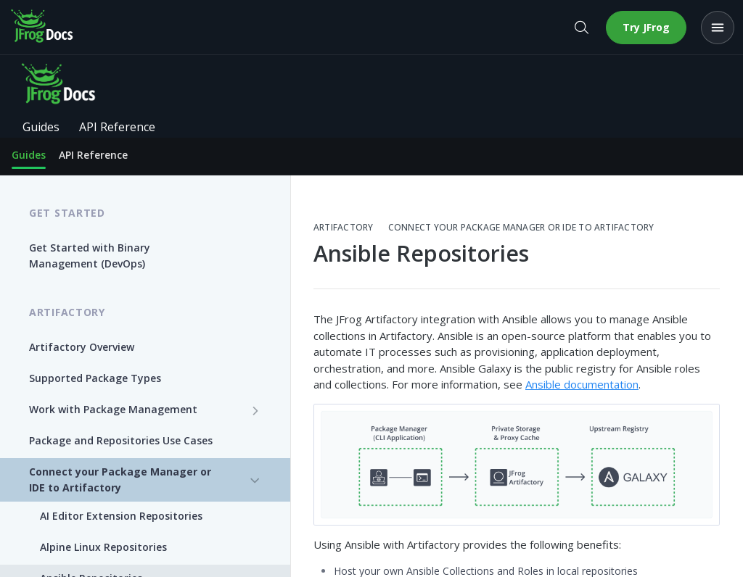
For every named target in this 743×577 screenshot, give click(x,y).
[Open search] (581, 27)
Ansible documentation (582, 384)
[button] (516, 465)
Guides (29, 155)
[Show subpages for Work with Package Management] (255, 410)
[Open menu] (717, 27)
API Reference (93, 155)
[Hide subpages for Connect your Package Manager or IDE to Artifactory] (255, 480)
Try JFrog (646, 27)
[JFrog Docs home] (43, 27)
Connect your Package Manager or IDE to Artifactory (521, 227)
